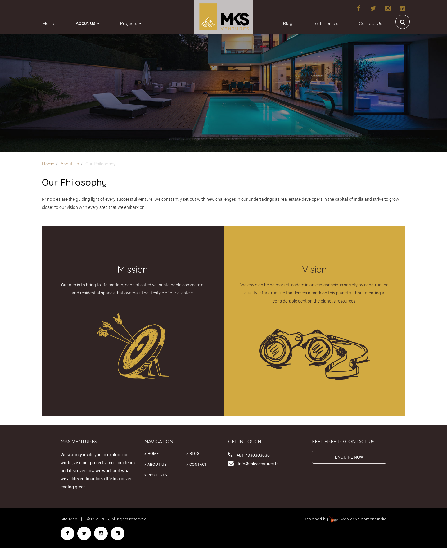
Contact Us (370, 23)
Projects (131, 23)
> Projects (155, 475)
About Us (88, 23)
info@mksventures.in (258, 464)
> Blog (193, 453)
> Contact (196, 464)
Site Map (69, 518)
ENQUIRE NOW (349, 457)
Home (49, 23)
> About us (155, 464)
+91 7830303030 (253, 455)
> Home (151, 453)
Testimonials (325, 23)
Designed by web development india (344, 518)
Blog (287, 23)
